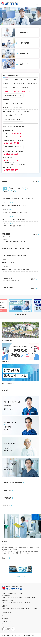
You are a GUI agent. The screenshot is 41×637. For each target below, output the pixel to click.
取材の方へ (5, 615)
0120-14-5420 (15, 133)
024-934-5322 (12, 143)
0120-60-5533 (12, 154)
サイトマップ (5, 624)
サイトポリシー (5, 618)
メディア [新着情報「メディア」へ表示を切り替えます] (6, 191)
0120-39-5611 (12, 160)
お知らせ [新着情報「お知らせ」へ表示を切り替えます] (12, 188)
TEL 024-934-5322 (30, 597)
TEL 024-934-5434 (31, 608)
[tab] (17, 314)
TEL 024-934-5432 (30, 602)
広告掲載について (20, 576)
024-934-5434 (15, 136)
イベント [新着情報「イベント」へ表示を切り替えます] (20, 188)
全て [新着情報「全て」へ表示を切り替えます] (5, 188)
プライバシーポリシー (7, 621)
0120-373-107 (12, 170)
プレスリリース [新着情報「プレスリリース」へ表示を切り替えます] (30, 188)
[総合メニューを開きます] (38, 3)
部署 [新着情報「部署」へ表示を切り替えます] (13, 191)
